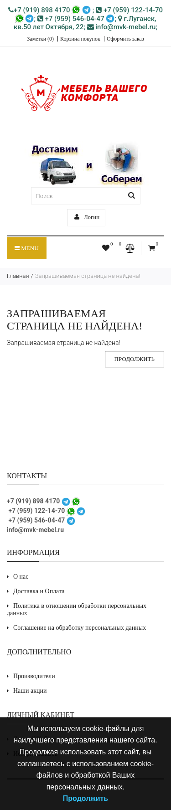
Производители (34, 676)
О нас (21, 576)
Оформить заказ (125, 39)
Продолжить (134, 358)
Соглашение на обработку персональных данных (79, 627)
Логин (87, 217)
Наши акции (30, 690)
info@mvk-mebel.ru (121, 27)
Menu (27, 248)
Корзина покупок (80, 39)
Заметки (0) (40, 39)
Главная (18, 275)
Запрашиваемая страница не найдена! (87, 275)
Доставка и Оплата (38, 591)
